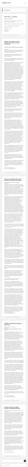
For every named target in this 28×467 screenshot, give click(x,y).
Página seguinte (25, 461)
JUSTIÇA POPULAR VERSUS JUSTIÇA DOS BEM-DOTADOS (12, 407)
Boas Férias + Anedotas (10, 16)
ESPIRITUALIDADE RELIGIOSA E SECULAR (13, 324)
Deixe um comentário (17, 172)
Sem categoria (12, 172)
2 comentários (17, 400)
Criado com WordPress (7, 465)
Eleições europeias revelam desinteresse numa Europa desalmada (12, 43)
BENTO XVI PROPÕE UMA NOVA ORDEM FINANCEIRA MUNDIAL (13, 179)
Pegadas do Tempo (6, 2)
